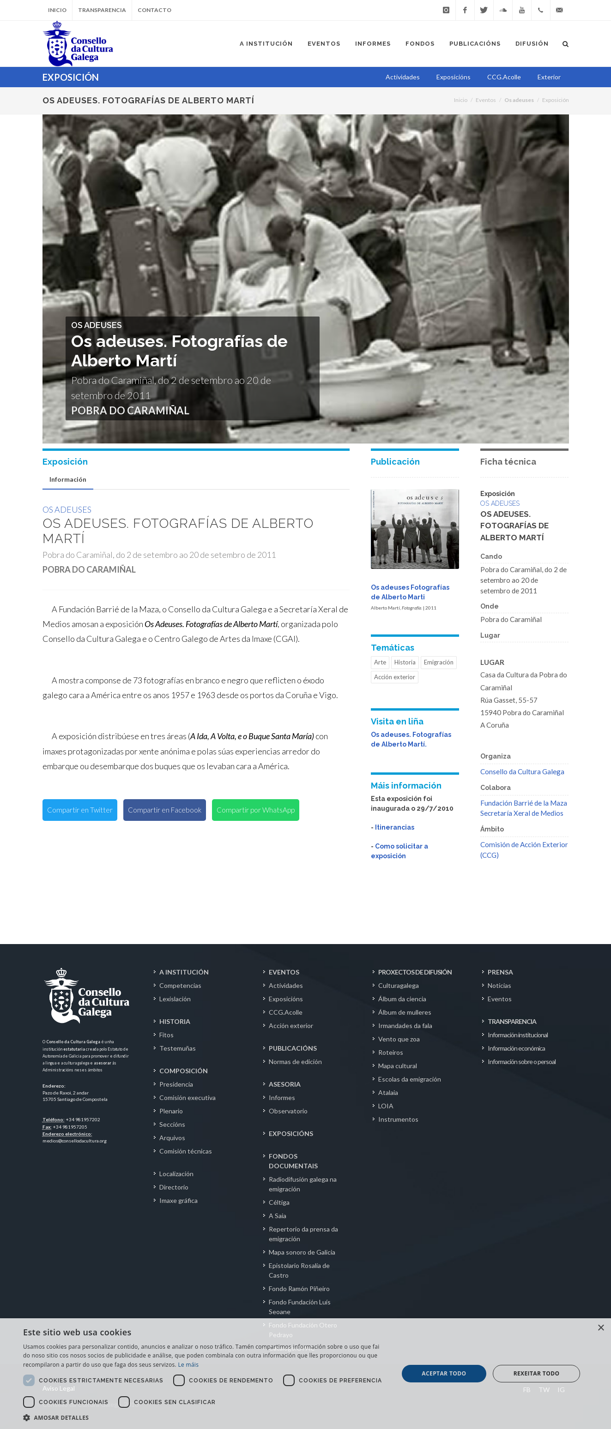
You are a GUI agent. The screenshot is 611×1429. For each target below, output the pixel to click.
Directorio (173, 1187)
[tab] (67, 479)
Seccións (172, 1124)
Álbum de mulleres (404, 1012)
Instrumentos (398, 1119)
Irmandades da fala (405, 1025)
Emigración (439, 662)
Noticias (499, 985)
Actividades (286, 985)
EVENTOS (284, 972)
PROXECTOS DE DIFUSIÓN (415, 972)
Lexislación (175, 999)
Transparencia (102, 9)
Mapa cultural (397, 1066)
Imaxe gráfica (178, 1200)
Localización (176, 1174)
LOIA (385, 1106)
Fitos (166, 1035)
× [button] (600, 1328)
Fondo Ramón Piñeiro (299, 1288)
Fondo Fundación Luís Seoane (300, 1306)
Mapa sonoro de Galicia (302, 1252)
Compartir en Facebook (164, 810)
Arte (380, 662)
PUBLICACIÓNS (293, 1048)
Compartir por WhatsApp (256, 810)
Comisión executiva (187, 1097)
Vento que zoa (399, 1039)
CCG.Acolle (285, 1012)
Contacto (154, 9)
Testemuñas (177, 1048)
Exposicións (286, 999)
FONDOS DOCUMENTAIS (293, 1161)
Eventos (486, 99)
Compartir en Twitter (80, 810)
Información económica (516, 1048)
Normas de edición (295, 1061)
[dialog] (305, 1373)
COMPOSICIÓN (183, 1071)
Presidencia (176, 1084)
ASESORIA (285, 1084)
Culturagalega (398, 985)
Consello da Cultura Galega (522, 771)
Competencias (180, 985)
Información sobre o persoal (522, 1061)
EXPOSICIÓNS (291, 1133)
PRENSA (500, 972)
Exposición (555, 99)
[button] (205, 1417)
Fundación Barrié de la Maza (523, 803)
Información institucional (518, 1035)
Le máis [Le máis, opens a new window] (188, 1365)
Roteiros (390, 1052)
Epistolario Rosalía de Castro (299, 1270)
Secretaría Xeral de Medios (521, 813)
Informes (282, 1097)
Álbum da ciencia (402, 999)
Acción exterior (394, 677)
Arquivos (172, 1138)
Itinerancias (394, 827)
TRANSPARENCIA (512, 1021)
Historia (405, 662)
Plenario (171, 1111)
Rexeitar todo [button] (537, 1373)
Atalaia (388, 1092)
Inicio (57, 9)
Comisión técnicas (185, 1151)
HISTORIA (174, 1021)
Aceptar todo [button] (444, 1373)
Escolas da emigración (409, 1079)
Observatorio (288, 1111)
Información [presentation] (67, 479)
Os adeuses (66, 509)
